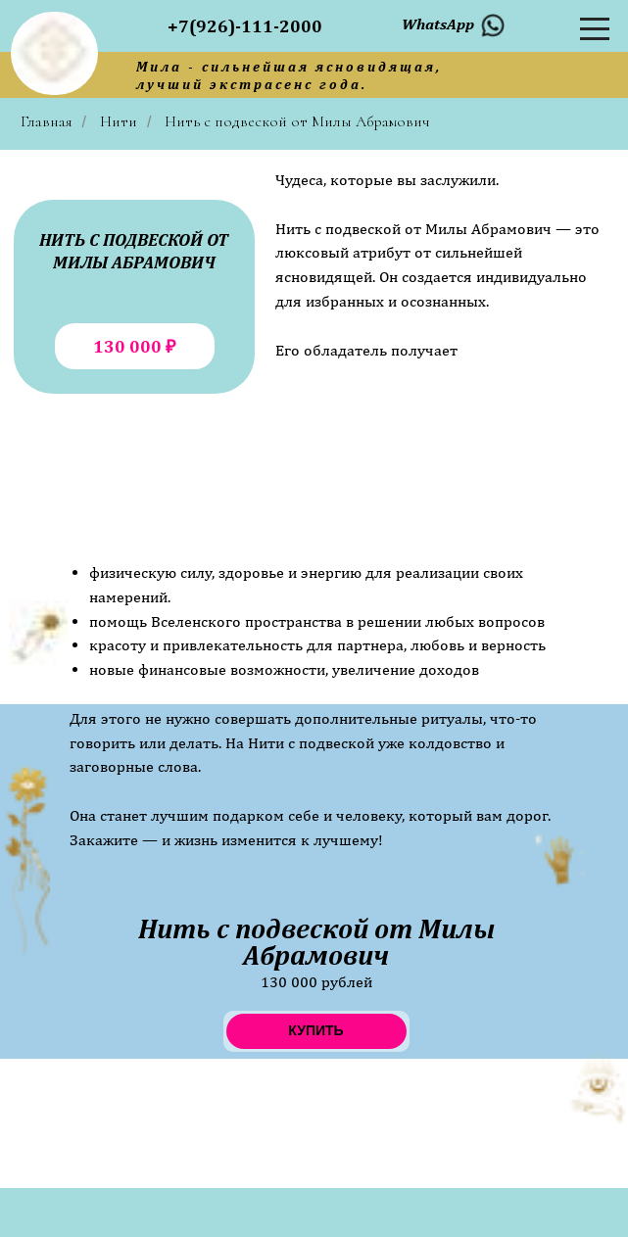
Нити (118, 122)
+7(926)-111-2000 (245, 26)
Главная (46, 122)
